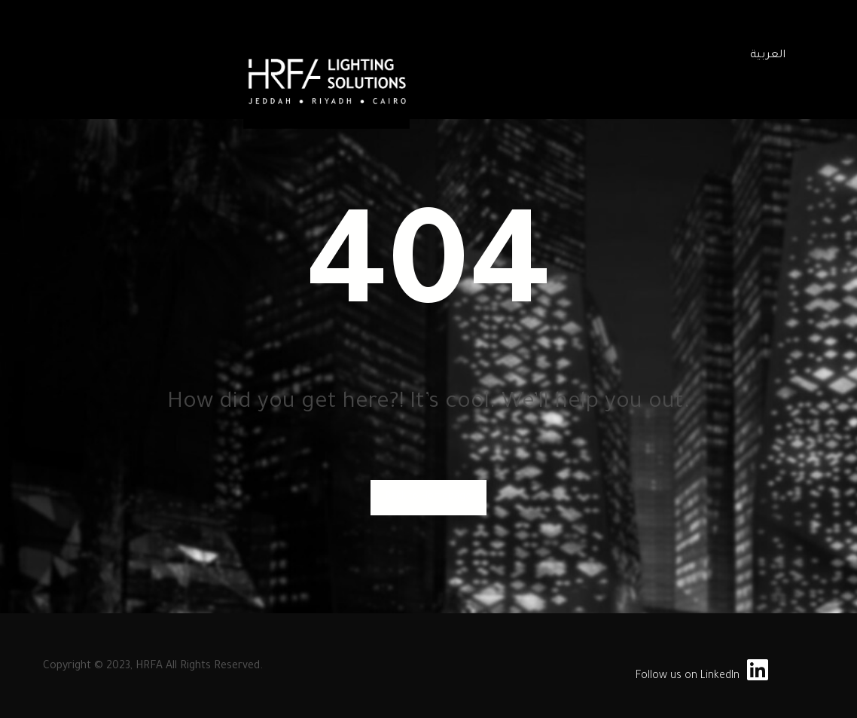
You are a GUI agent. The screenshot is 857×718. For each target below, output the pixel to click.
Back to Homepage (428, 497)
